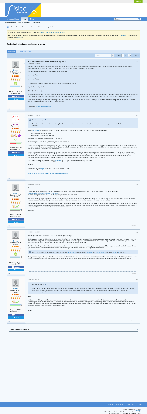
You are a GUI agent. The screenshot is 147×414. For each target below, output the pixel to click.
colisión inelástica (46, 106)
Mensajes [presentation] (11, 51)
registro (19, 37)
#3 (137, 184)
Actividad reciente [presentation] (24, 51)
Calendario (36, 23)
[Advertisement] (73, 365)
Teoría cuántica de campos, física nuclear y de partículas (38, 27)
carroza (58, 161)
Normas (110, 404)
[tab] (11, 51)
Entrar (138, 2)
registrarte (124, 35)
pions (114, 252)
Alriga (42, 169)
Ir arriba (139, 404)
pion (98, 252)
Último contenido (10, 23)
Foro (24, 19)
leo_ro (15, 70)
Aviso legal (120, 404)
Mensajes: (14, 93)
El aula (18, 27)
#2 (137, 115)
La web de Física (13, 19)
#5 (137, 280)
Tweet (16, 99)
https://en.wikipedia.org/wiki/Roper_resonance (43, 193)
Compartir (16, 96)
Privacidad (130, 404)
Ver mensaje (45, 119)
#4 (137, 232)
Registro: (12, 91)
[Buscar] (125, 19)
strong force (72, 252)
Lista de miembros (24, 23)
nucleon (89, 252)
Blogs (32, 19)
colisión (38, 106)
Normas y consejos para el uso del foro (52, 32)
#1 (137, 61)
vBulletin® (138, 410)
